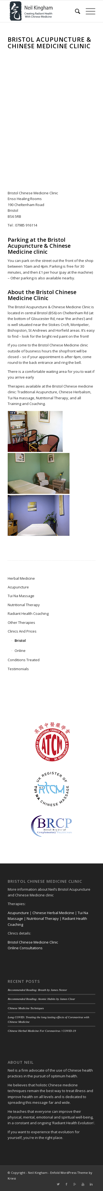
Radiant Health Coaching (28, 613)
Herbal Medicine (21, 578)
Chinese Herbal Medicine (53, 912)
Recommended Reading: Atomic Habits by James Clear (41, 998)
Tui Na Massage (21, 595)
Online (20, 650)
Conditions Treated (24, 659)
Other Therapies (21, 622)
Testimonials (18, 668)
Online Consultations (25, 947)
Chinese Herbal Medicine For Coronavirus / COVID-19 (42, 1030)
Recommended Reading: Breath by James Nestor (37, 990)
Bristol (20, 640)
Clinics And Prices (22, 631)
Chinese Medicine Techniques (26, 1008)
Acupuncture (18, 587)
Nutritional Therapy (24, 604)
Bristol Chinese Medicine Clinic (33, 942)
